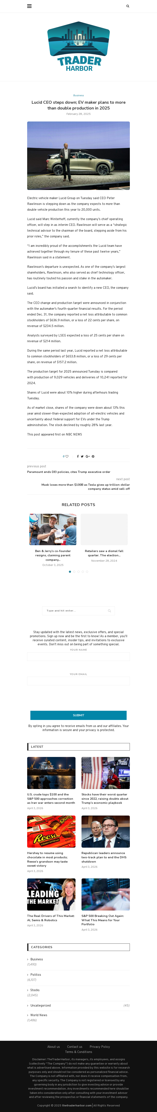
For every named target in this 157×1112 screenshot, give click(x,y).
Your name (78, 654)
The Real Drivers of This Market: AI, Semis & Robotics (50, 918)
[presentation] (78, 698)
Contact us (74, 1047)
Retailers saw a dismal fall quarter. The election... (104, 553)
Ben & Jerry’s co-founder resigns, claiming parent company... (53, 555)
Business (78, 95)
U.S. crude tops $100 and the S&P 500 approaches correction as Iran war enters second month (51, 798)
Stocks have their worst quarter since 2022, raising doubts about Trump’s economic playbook (104, 798)
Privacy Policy (100, 1047)
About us (53, 1047)
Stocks (35, 990)
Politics (35, 975)
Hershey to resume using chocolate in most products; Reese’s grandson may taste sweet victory (47, 859)
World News (38, 1015)
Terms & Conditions (78, 1052)
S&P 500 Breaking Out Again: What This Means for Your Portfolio (102, 920)
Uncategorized (79, 1006)
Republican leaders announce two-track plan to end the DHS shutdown (103, 857)
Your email (78, 678)
